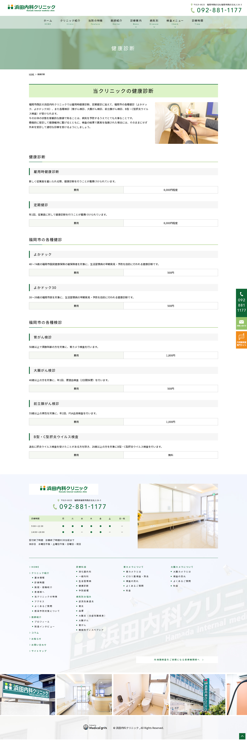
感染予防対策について (48, 611)
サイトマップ (40, 652)
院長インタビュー (46, 627)
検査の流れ (133, 581)
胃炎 (81, 606)
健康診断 (84, 585)
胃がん (83, 625)
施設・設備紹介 (44, 587)
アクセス (40, 601)
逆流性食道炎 (87, 601)
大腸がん (84, 620)
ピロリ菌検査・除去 (138, 576)
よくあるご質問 (44, 606)
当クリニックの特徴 (47, 597)
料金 (129, 590)
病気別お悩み (84, 597)
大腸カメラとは (183, 571)
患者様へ (40, 592)
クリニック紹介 (41, 573)
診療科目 (81, 566)
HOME (36, 566)
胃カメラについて (134, 566)
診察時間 (40, 582)
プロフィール (43, 622)
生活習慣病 (86, 581)
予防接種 (84, 590)
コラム (36, 633)
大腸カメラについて (183, 566)
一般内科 (84, 576)
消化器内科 (86, 571)
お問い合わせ (40, 646)
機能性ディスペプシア (92, 630)
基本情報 (40, 578)
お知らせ (37, 639)
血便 (81, 611)
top (242, 736)
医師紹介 (37, 617)
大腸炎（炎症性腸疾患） (94, 615)
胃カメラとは (134, 571)
